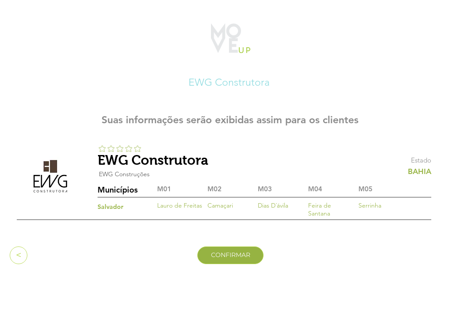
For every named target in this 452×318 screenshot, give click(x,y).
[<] (18, 255)
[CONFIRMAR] (230, 255)
